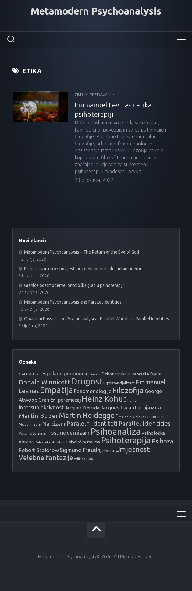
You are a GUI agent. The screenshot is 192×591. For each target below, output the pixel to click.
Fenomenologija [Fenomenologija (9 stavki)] (92, 391)
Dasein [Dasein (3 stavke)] (94, 374)
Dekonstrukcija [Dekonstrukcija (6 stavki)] (116, 373)
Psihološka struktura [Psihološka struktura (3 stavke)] (50, 442)
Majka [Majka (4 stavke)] (156, 408)
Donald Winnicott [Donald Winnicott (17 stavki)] (44, 382)
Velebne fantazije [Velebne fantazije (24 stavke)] (46, 457)
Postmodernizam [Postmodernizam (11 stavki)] (68, 433)
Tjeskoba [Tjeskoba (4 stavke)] (106, 451)
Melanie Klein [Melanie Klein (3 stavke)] (129, 417)
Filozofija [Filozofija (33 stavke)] (128, 390)
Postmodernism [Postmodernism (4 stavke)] (32, 433)
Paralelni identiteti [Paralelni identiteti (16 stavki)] (91, 423)
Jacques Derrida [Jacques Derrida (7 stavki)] (82, 407)
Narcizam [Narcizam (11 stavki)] (53, 424)
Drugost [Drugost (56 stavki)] (87, 381)
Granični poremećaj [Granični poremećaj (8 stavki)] (59, 400)
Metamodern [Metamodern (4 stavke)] (152, 417)
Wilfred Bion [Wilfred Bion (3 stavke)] (83, 459)
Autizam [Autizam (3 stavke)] (35, 374)
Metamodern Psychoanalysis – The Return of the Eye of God (81, 251)
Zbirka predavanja (95, 94)
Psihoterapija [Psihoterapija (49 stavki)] (126, 440)
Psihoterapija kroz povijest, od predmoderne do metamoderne (83, 268)
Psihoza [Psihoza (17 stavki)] (162, 441)
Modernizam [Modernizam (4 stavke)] (30, 424)
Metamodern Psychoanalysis (96, 10)
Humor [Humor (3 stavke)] (132, 400)
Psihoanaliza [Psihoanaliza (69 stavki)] (115, 431)
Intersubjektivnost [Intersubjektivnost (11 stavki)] (41, 407)
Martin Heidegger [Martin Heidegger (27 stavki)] (88, 415)
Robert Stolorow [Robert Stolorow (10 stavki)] (39, 450)
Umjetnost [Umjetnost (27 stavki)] (132, 449)
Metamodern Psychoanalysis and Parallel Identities (73, 302)
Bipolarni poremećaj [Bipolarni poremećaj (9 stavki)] (65, 373)
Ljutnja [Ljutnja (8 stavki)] (142, 407)
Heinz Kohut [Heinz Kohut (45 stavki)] (104, 398)
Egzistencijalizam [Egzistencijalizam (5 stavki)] (119, 383)
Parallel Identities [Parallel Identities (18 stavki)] (144, 423)
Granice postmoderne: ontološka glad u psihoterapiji (74, 285)
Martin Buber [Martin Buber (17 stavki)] (38, 415)
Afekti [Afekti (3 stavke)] (23, 374)
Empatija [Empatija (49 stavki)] (56, 390)
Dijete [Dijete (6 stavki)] (156, 373)
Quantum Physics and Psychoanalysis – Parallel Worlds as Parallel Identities (96, 318)
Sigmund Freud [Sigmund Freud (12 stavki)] (78, 450)
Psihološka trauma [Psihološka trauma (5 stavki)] (83, 442)
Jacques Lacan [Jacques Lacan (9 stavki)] (117, 407)
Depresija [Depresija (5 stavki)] (140, 374)
